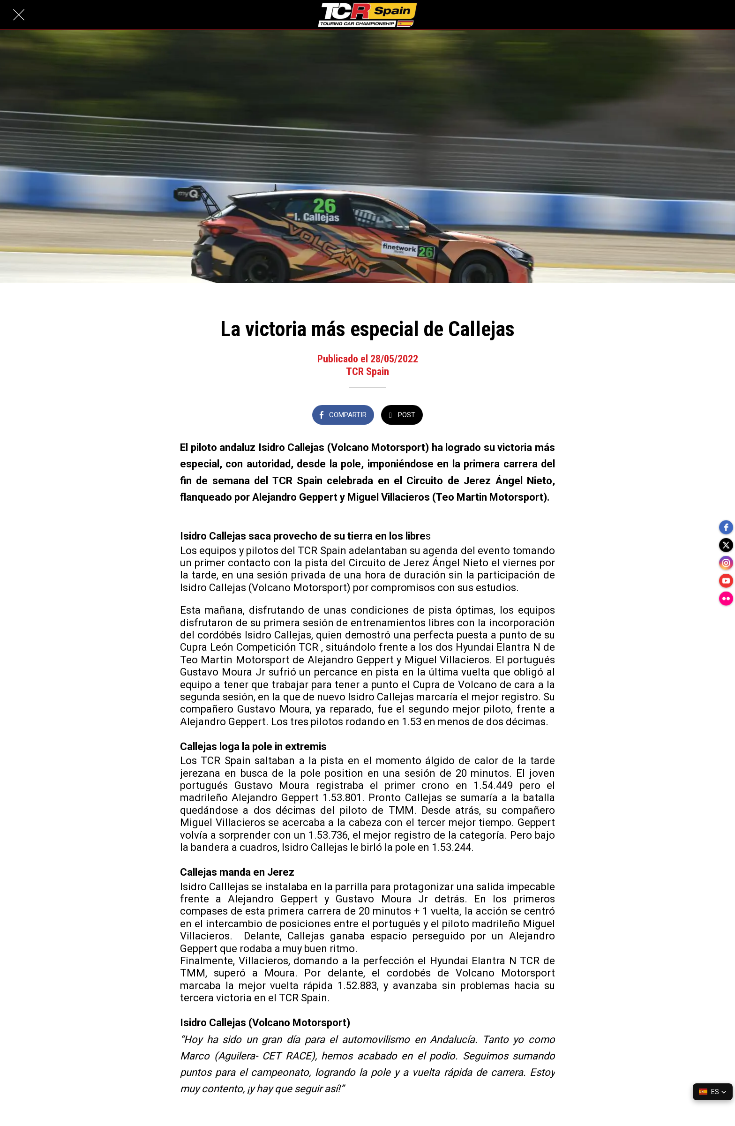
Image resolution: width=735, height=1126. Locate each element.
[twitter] (725, 544)
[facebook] (725, 525)
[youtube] (725, 581)
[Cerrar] (18, 15)
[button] (713, 1092)
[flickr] (725, 600)
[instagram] (725, 563)
